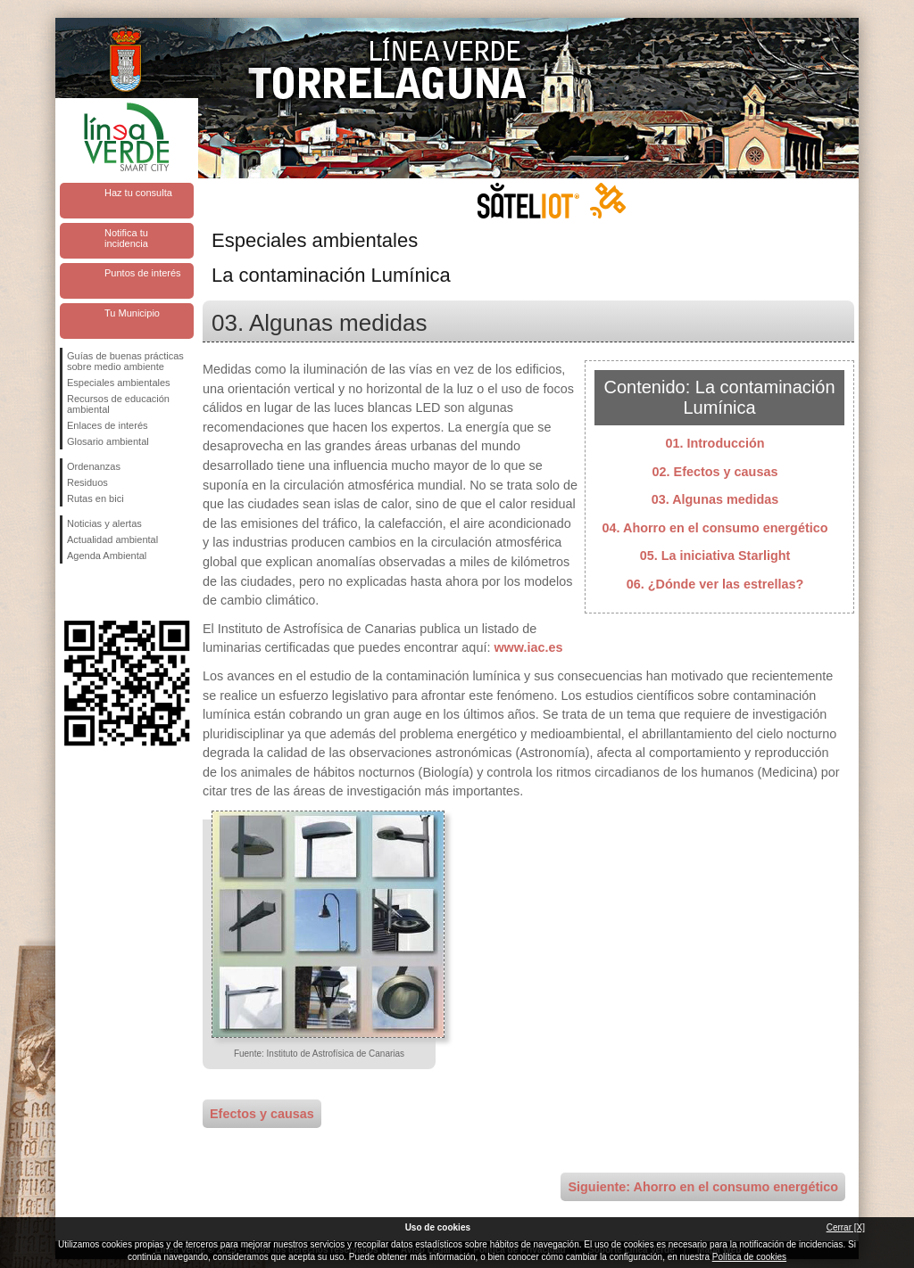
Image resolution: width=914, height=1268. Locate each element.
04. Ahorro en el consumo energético (715, 528)
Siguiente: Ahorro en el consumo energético (703, 1187)
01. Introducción (714, 443)
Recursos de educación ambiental (118, 404)
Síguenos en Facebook (70, 592)
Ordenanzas (93, 466)
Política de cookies (749, 1257)
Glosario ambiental (108, 441)
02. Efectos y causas (715, 472)
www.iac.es (528, 647)
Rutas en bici (95, 498)
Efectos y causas (262, 1114)
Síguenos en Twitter (100, 592)
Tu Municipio (132, 313)
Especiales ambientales (118, 382)
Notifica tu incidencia (126, 238)
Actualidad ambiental (112, 539)
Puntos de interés (142, 273)
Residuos (87, 482)
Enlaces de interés (107, 425)
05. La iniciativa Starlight (715, 555)
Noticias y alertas (104, 523)
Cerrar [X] (846, 1227)
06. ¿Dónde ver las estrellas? (715, 584)
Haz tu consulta (138, 192)
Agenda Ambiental (106, 555)
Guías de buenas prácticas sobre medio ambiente (125, 361)
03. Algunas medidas (715, 499)
